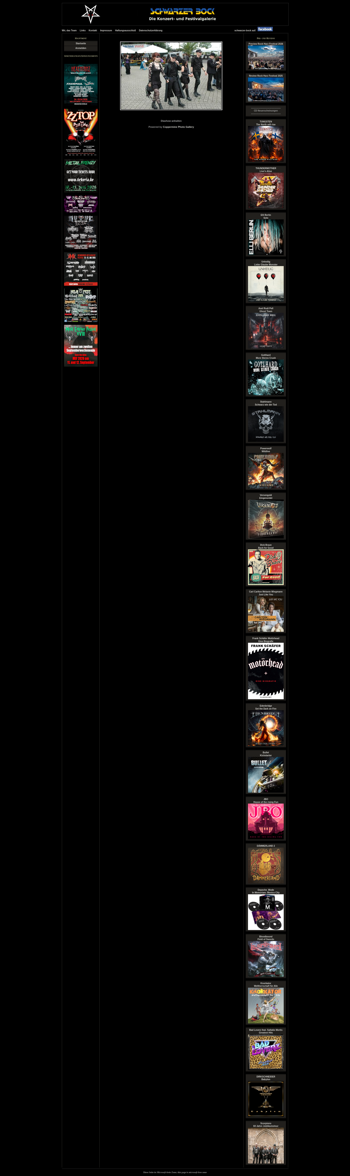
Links (82, 30)
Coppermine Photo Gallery (178, 127)
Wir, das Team (69, 30)
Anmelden (80, 48)
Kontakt (93, 30)
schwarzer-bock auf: (254, 30)
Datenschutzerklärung (150, 30)
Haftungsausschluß (125, 30)
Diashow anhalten (171, 121)
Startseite (81, 43)
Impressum (106, 30)
